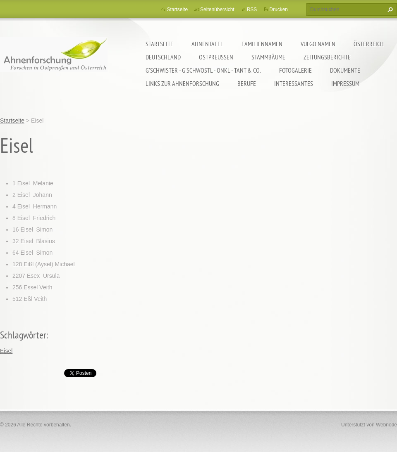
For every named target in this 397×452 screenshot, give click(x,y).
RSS (252, 9)
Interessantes (293, 83)
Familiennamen (262, 44)
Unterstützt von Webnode (369, 425)
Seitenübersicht (217, 9)
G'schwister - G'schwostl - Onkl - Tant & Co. (203, 70)
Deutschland (163, 57)
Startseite (159, 44)
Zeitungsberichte (327, 57)
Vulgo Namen (318, 44)
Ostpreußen (216, 57)
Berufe (246, 83)
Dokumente (345, 70)
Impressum (345, 83)
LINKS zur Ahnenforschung (182, 83)
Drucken (278, 9)
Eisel (6, 351)
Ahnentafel (207, 44)
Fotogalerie (295, 70)
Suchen (389, 9)
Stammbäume (268, 57)
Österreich (369, 44)
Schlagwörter (23, 335)
